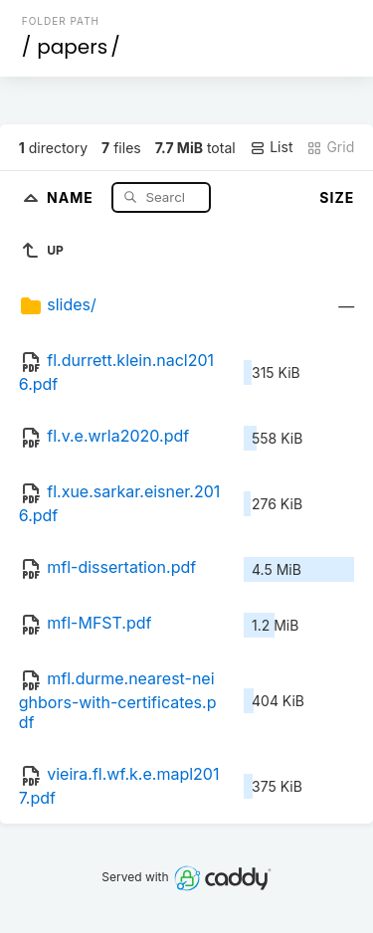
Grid (330, 147)
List (271, 147)
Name (72, 196)
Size (336, 197)
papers (72, 47)
